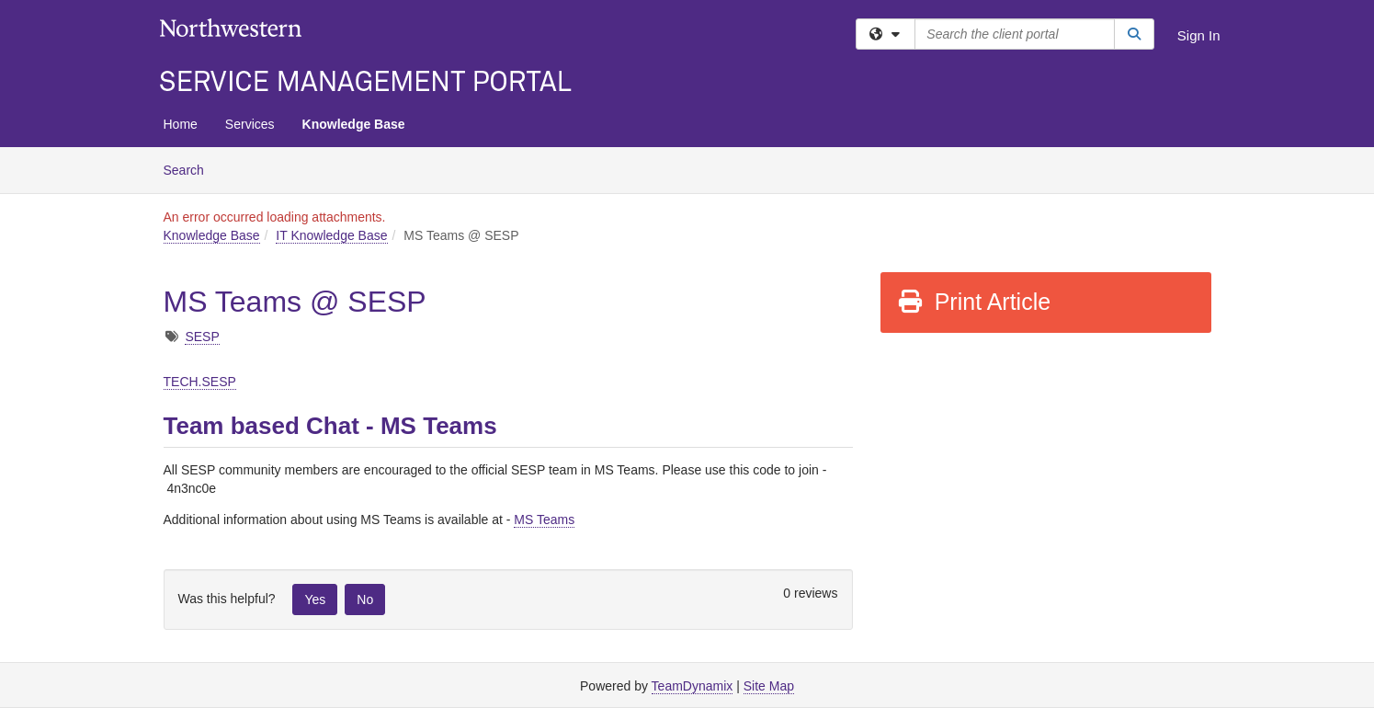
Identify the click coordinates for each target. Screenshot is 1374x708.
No (365, 599)
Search (191, 168)
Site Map (769, 686)
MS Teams (544, 519)
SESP (202, 336)
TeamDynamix (692, 686)
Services (250, 124)
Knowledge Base (353, 124)
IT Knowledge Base (331, 235)
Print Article (973, 301)
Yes (314, 599)
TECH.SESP (200, 381)
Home (181, 124)
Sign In (1199, 35)
